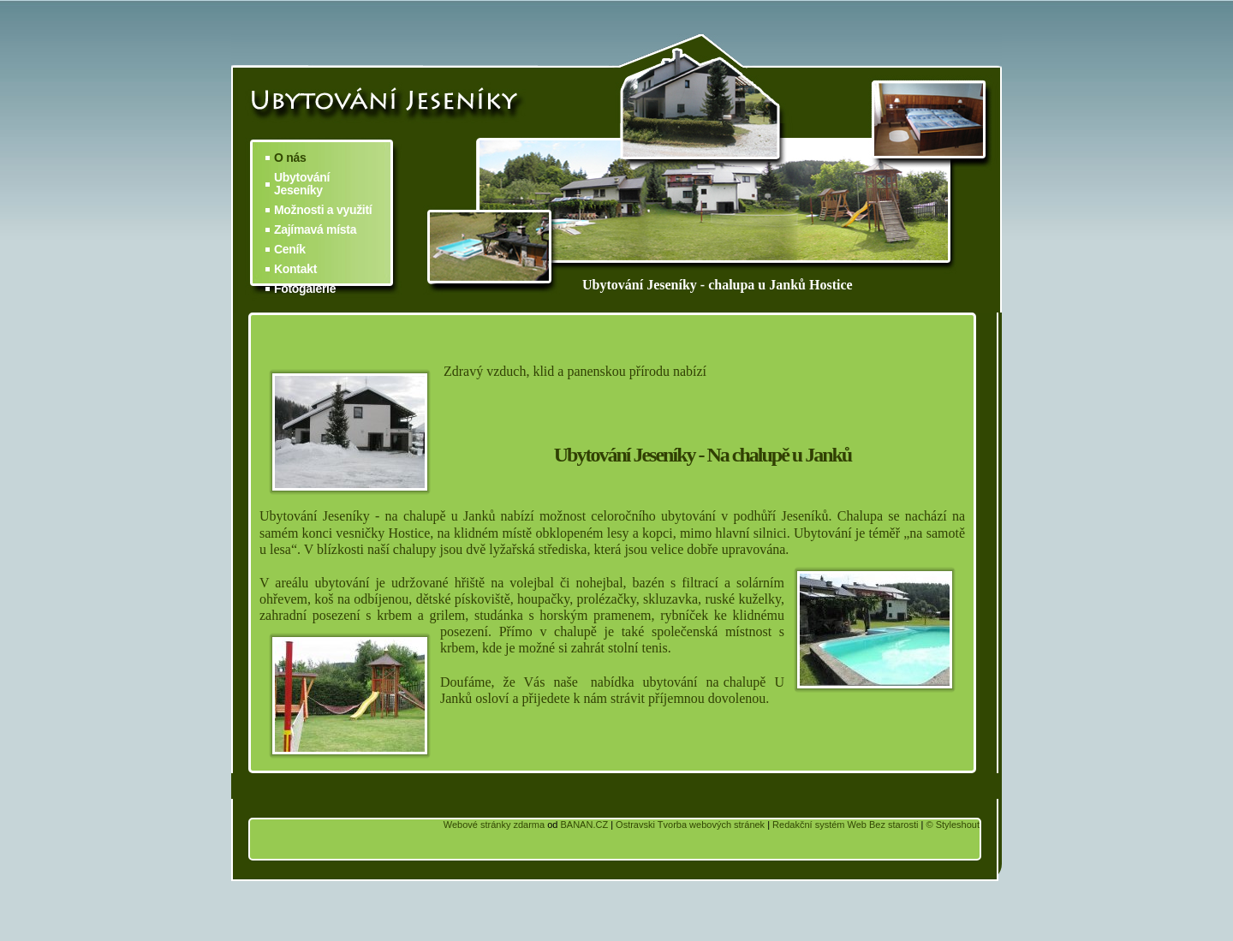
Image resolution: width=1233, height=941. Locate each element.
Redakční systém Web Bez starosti (845, 824)
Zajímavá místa (315, 229)
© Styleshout (953, 824)
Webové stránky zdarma (494, 824)
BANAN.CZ (584, 824)
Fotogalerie (305, 289)
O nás (290, 158)
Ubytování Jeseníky (302, 184)
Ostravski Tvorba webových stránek (690, 824)
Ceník (290, 249)
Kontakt (295, 269)
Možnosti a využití (323, 210)
